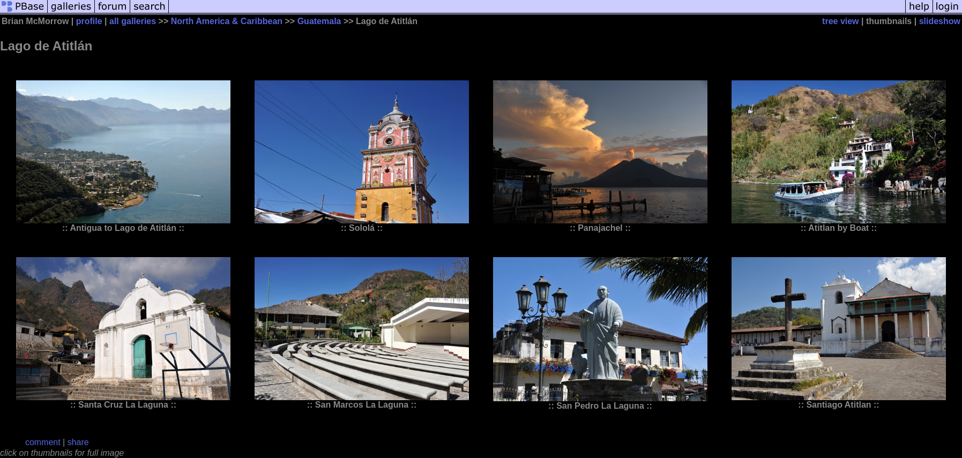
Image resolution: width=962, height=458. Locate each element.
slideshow (939, 21)
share (78, 442)
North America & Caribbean (226, 21)
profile (89, 21)
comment (43, 442)
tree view (840, 21)
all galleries (132, 21)
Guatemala (319, 21)
